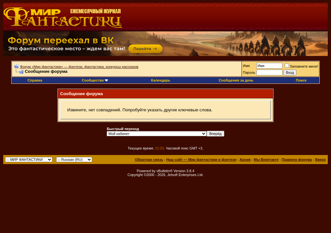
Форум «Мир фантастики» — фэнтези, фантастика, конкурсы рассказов (79, 67)
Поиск (301, 80)
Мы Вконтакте (266, 159)
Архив (245, 159)
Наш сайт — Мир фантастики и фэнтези (201, 159)
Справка (34, 80)
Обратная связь (149, 159)
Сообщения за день (236, 80)
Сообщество (95, 80)
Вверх (320, 159)
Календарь (160, 80)
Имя (246, 66)
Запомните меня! (301, 66)
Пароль (249, 72)
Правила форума (297, 159)
